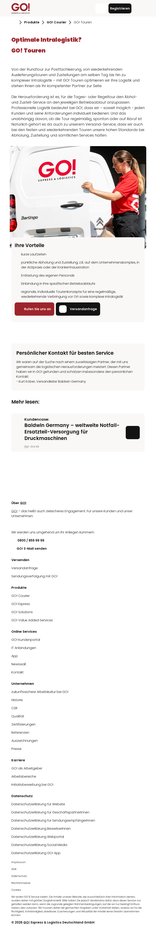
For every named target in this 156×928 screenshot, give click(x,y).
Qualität (17, 716)
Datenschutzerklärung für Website (38, 804)
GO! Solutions (22, 612)
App (14, 656)
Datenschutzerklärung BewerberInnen (41, 828)
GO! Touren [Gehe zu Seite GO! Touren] (83, 22)
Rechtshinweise (20, 883)
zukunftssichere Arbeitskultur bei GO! (39, 691)
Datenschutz (19, 876)
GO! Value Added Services (32, 620)
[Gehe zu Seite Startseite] (14, 22)
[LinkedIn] (14, 524)
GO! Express (20, 604)
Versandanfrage (78, 309)
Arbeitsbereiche (23, 776)
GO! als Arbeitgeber (26, 768)
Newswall (18, 664)
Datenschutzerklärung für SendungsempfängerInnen (53, 820)
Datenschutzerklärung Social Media (39, 845)
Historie (17, 700)
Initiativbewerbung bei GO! (32, 784)
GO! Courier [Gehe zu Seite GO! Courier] (56, 22)
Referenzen (20, 732)
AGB (13, 869)
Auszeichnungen (24, 740)
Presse (16, 748)
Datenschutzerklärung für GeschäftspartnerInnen (50, 812)
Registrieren (120, 8)
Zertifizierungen (23, 724)
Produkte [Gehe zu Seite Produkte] (31, 22)
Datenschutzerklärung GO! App (36, 853)
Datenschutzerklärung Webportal (37, 836)
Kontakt (17, 672)
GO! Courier (20, 595)
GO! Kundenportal (25, 639)
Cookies (16, 890)
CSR (14, 708)
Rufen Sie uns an (34, 309)
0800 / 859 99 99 (27, 540)
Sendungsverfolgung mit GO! (34, 576)
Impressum (18, 862)
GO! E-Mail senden (29, 548)
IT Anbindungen (23, 648)
